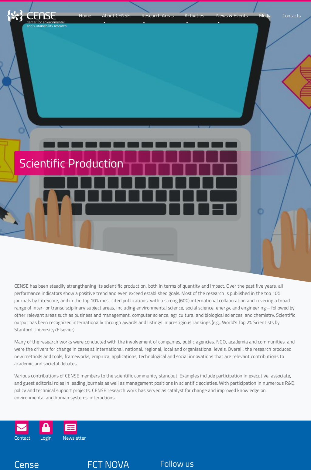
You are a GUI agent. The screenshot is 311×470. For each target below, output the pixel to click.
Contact (22, 437)
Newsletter (74, 437)
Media (265, 15)
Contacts (291, 15)
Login (46, 437)
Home (85, 15)
